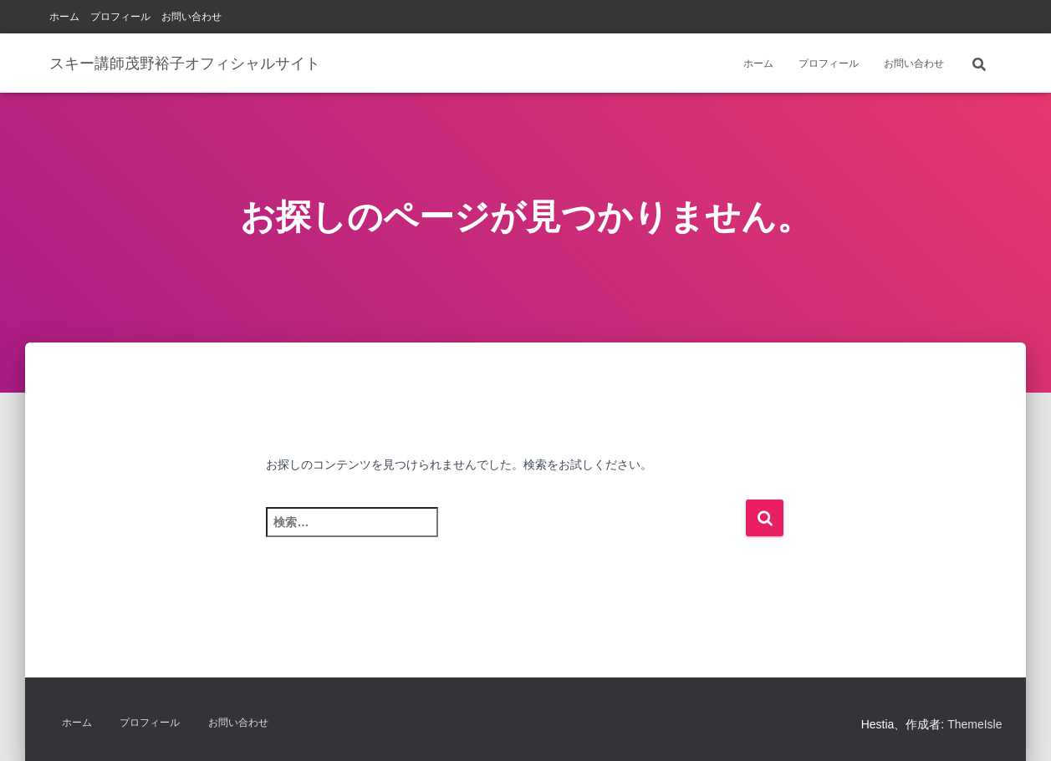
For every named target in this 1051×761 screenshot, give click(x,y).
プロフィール (120, 17)
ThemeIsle (974, 724)
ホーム (64, 17)
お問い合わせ (191, 17)
